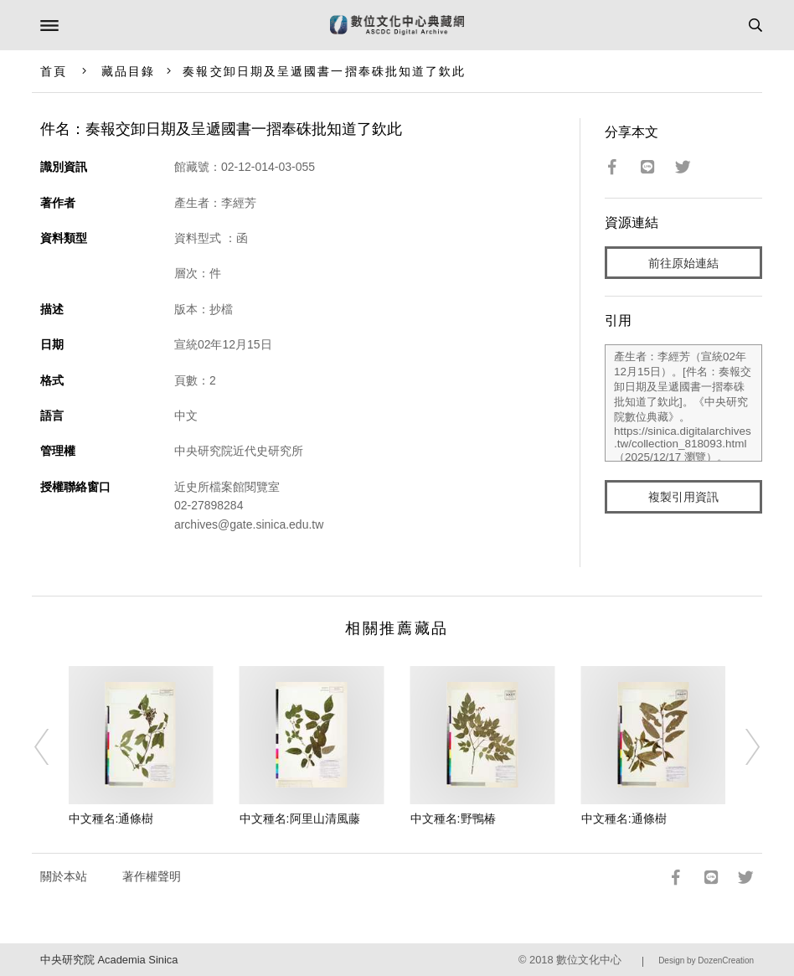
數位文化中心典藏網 (397, 25)
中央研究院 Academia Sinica (109, 959)
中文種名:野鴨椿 (453, 818)
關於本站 (63, 876)
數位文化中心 (588, 959)
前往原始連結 (683, 263)
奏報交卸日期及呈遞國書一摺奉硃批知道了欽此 (324, 71)
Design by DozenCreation (706, 960)
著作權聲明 (151, 876)
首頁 (53, 71)
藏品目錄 (128, 71)
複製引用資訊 (683, 496)
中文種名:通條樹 (111, 818)
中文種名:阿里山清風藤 (300, 818)
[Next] (741, 746)
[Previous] (53, 746)
